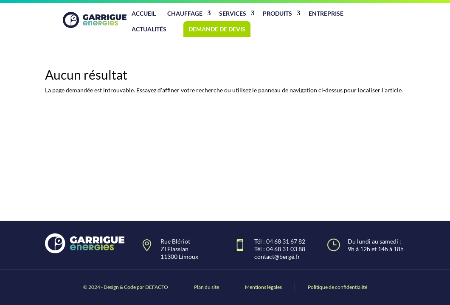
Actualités (149, 29)
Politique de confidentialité (337, 287)
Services (232, 13)
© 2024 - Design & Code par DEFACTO (125, 287)
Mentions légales (263, 287)
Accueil (144, 13)
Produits (277, 13)
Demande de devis (216, 29)
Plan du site (206, 287)
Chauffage (184, 13)
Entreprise (326, 13)
